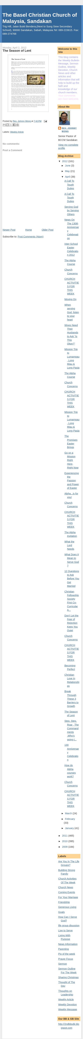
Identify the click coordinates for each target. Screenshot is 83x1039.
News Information (67, 944)
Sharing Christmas (68, 977)
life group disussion (68, 925)
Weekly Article (17, 132)
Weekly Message (67, 1009)
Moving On (70, 299)
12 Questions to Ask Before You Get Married (71, 578)
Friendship (64, 902)
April (68, 176)
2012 (65, 161)
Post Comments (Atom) (31, 236)
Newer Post (9, 229)
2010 (65, 841)
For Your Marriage (68, 897)
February (70, 819)
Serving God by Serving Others (71, 210)
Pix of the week (66, 953)
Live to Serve (65, 930)
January (69, 828)
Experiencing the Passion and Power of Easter (71, 480)
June (68, 165)
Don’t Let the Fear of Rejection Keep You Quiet (71, 623)
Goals (61, 912)
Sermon (62, 963)
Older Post (47, 229)
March (69, 813)
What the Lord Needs (69, 545)
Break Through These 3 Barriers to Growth (71, 699)
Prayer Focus (65, 959)
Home (28, 229)
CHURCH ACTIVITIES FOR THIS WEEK (71, 286)
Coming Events (66, 892)
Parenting (63, 949)
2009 (65, 846)
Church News (65, 887)
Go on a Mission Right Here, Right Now (71, 460)
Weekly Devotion (67, 1004)
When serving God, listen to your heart (71, 312)
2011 (65, 835)
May (67, 171)
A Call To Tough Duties (69, 184)
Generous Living (67, 907)
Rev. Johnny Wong (69, 129)
